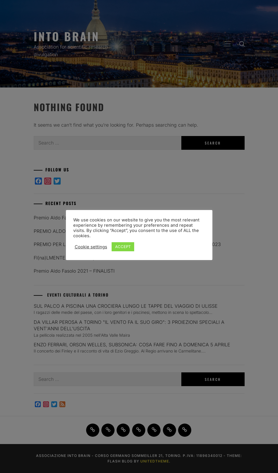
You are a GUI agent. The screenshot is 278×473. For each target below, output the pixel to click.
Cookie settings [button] (91, 247)
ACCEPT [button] (123, 246)
